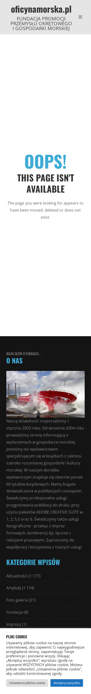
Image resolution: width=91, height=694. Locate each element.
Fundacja (14, 612)
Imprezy (13, 624)
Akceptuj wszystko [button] (66, 683)
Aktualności (16, 576)
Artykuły (13, 588)
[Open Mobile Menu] (80, 17)
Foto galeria (17, 600)
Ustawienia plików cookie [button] (27, 683)
